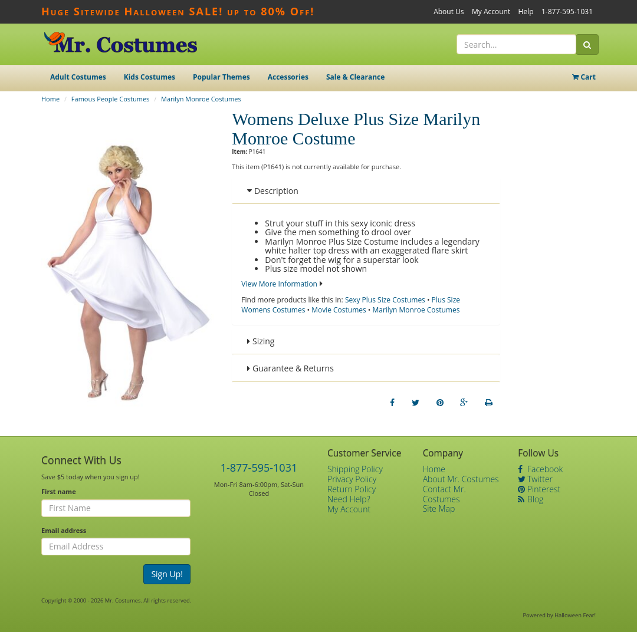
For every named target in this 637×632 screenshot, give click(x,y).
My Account (491, 11)
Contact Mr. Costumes (444, 494)
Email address (63, 530)
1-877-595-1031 (567, 11)
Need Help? (348, 499)
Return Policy (351, 489)
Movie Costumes (338, 310)
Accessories (288, 77)
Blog (530, 499)
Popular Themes (221, 77)
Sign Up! (167, 574)
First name (58, 491)
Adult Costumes (78, 77)
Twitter (535, 479)
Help (526, 11)
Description (272, 190)
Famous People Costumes (110, 98)
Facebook (540, 469)
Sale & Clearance (355, 77)
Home (50, 98)
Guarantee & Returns (290, 368)
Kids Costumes (149, 77)
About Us (449, 11)
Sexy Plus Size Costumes (385, 300)
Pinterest (539, 489)
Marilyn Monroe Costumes (201, 98)
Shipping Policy (355, 469)
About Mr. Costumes (461, 479)
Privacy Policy (351, 479)
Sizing (260, 341)
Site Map (439, 508)
